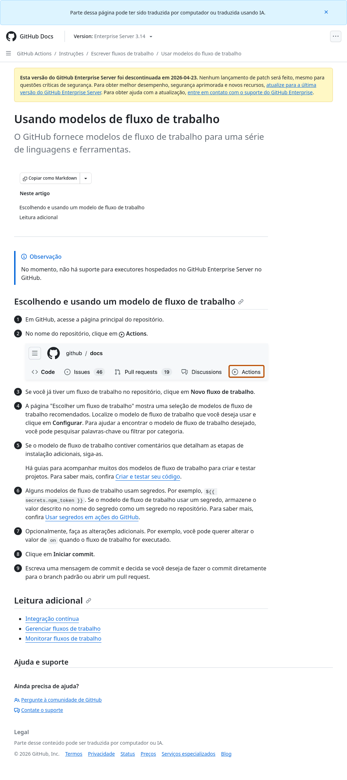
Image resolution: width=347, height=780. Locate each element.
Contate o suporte (38, 710)
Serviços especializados (188, 753)
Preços (148, 753)
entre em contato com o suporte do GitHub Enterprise (250, 92)
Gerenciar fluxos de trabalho (63, 628)
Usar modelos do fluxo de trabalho (201, 53)
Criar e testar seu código (147, 476)
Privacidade (101, 753)
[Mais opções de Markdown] (86, 178)
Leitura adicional (52, 600)
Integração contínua (52, 619)
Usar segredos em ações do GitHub (91, 517)
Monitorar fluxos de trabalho (63, 638)
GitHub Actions (34, 53)
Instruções (71, 53)
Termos (74, 753)
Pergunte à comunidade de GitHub (58, 699)
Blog (226, 753)
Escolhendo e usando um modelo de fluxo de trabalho (129, 301)
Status (128, 753)
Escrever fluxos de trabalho (122, 53)
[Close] (327, 11)
